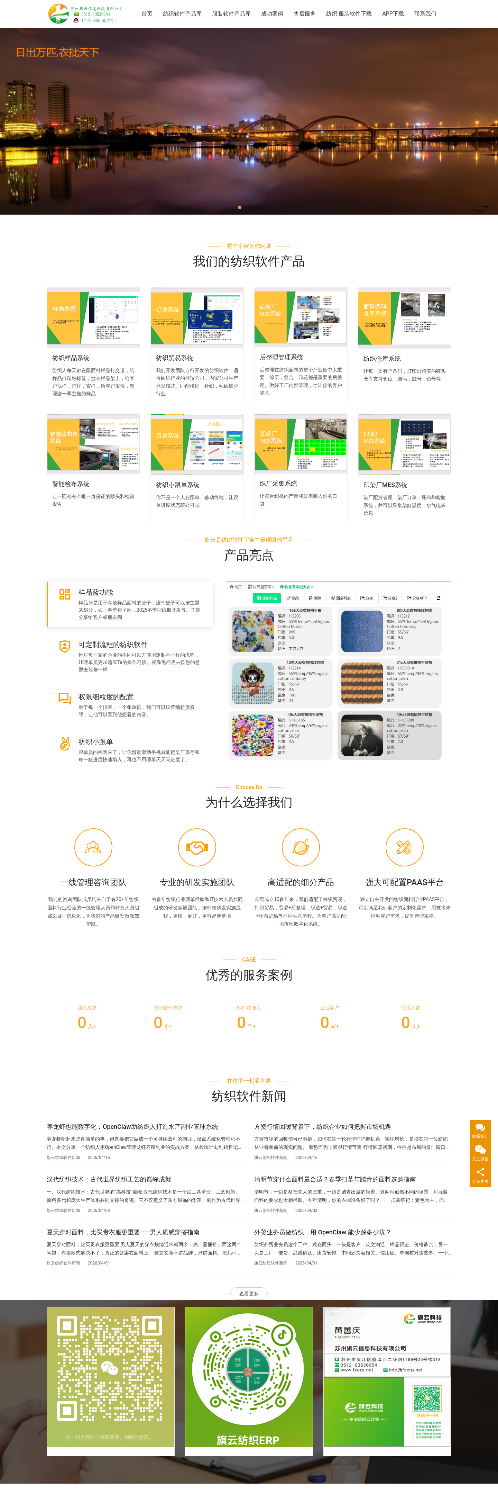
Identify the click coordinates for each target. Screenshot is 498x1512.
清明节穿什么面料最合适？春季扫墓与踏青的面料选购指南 (335, 1179)
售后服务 (305, 13)
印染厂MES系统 (385, 484)
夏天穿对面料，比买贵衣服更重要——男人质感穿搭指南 (123, 1232)
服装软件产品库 (231, 13)
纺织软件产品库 (182, 13)
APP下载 (393, 13)
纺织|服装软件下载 (349, 13)
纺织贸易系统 (174, 357)
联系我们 (425, 13)
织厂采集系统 (278, 483)
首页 (147, 13)
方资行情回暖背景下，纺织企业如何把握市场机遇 (322, 1126)
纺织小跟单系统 (178, 484)
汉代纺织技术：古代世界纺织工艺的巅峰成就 (109, 1179)
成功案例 (272, 13)
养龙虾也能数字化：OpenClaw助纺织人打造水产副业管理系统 (132, 1126)
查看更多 (249, 1293)
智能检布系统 (71, 483)
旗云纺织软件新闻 (63, 1157)
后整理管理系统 (281, 357)
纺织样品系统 (71, 357)
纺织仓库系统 (382, 358)
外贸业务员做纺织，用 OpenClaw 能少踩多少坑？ (322, 1232)
